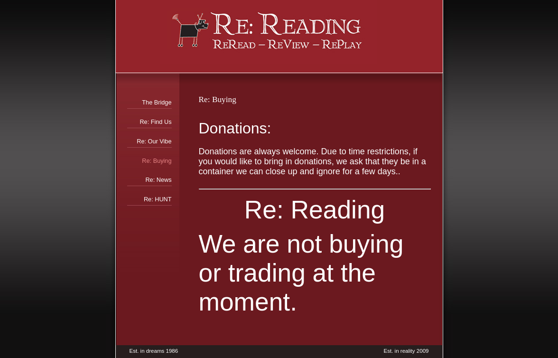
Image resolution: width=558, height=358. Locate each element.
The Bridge (156, 102)
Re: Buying (156, 160)
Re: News (158, 179)
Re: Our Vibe (154, 141)
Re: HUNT (158, 199)
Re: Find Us (155, 121)
